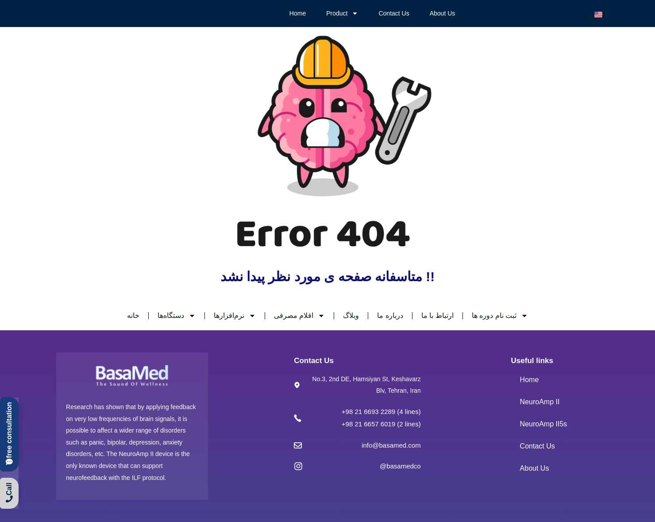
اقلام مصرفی (299, 316)
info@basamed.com (391, 445)
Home (297, 13)
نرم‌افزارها (235, 316)
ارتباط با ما (437, 315)
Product (342, 13)
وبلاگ (351, 315)
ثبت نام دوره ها (500, 316)
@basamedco (400, 466)
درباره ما (390, 315)
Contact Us (393, 13)
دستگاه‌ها (177, 316)
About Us (442, 13)
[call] (9, 432)
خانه (133, 315)
